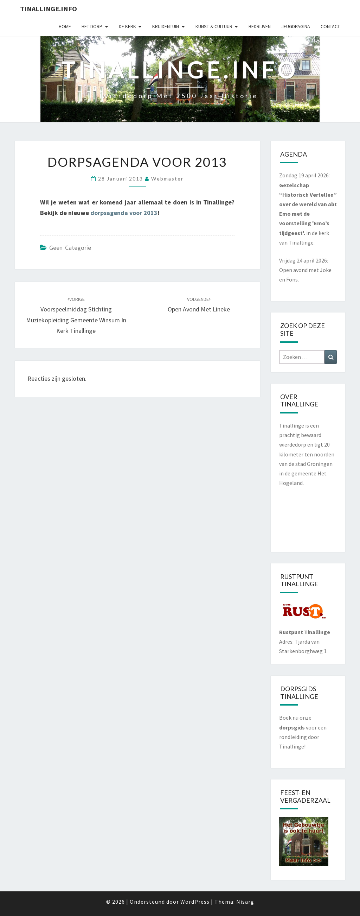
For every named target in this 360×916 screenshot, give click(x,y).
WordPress (195, 901)
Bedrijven (260, 26)
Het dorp (92, 26)
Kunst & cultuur (213, 26)
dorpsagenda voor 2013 (124, 213)
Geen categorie (70, 248)
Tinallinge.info (48, 8)
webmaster (167, 179)
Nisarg (245, 901)
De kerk (127, 26)
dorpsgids (292, 727)
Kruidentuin (165, 26)
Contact (330, 26)
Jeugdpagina (295, 26)
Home (65, 26)
